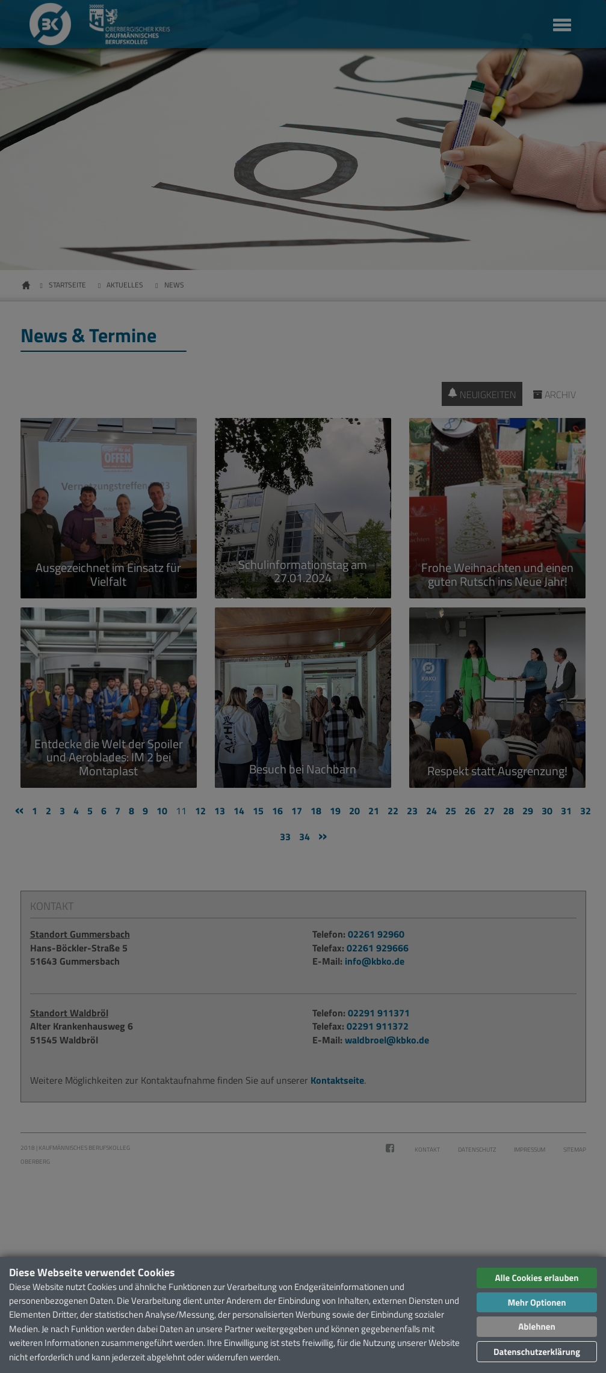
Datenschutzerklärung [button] (536, 1352)
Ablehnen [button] (536, 1326)
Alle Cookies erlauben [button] (536, 1278)
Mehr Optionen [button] (536, 1302)
